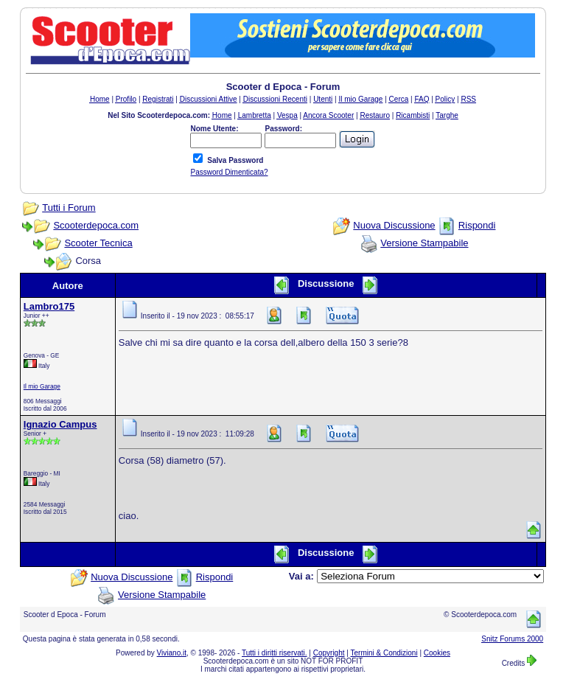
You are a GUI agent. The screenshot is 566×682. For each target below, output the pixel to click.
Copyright (329, 653)
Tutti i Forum (68, 207)
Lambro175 (49, 306)
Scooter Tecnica (98, 242)
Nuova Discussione (394, 225)
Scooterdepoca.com (96, 225)
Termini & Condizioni (384, 653)
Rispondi (477, 225)
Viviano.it (171, 653)
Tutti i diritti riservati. (274, 653)
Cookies (437, 653)
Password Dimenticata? (229, 172)
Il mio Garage (42, 386)
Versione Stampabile (424, 242)
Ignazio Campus (60, 424)
